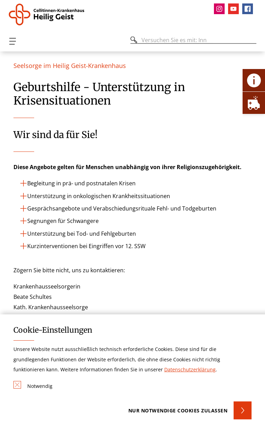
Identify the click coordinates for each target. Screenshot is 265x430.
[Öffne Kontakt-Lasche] (254, 80)
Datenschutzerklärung (190, 369)
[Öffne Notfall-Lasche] (254, 102)
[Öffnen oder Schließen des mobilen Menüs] (12, 41)
